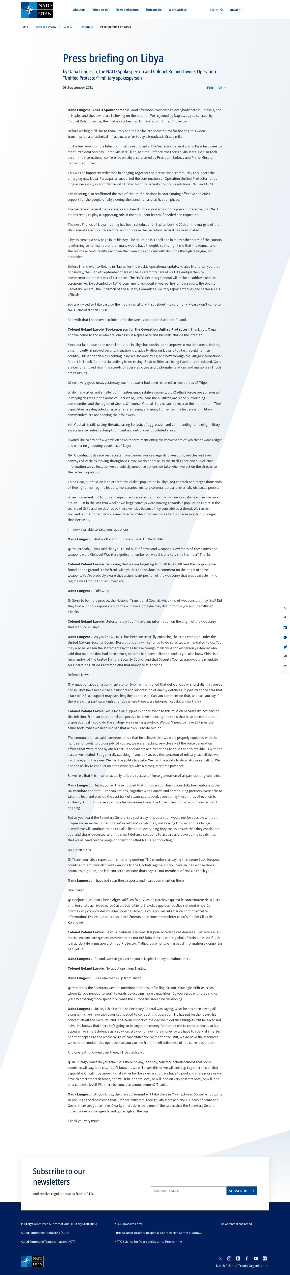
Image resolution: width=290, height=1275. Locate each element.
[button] (237, 9)
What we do (100, 10)
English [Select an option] (214, 87)
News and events (127, 10)
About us (79, 10)
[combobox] (237, 9)
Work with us (177, 10)
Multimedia (154, 10)
